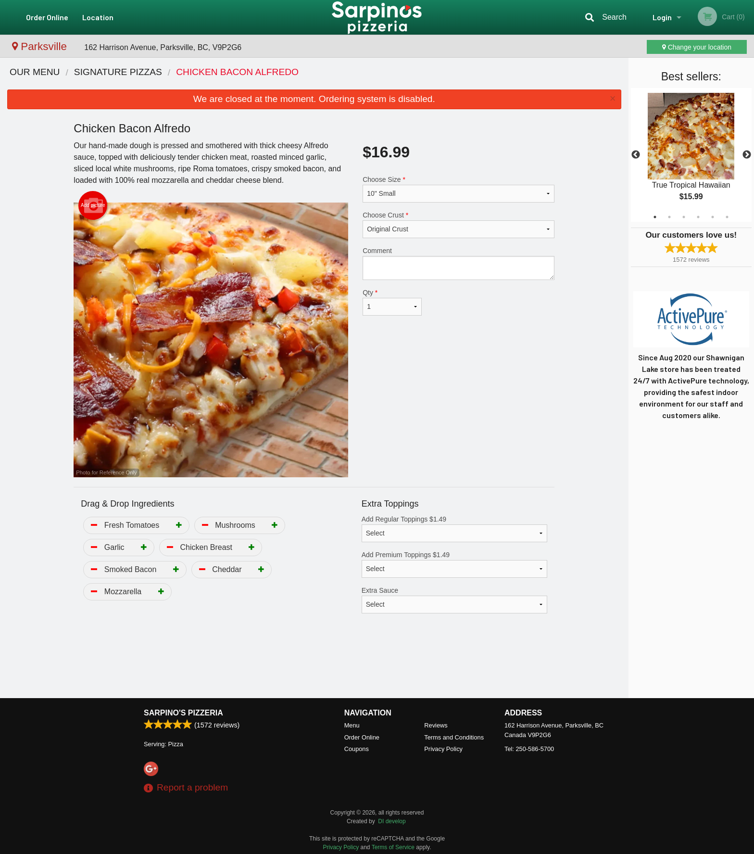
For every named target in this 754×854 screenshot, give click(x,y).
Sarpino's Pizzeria (183, 713)
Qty (392, 302)
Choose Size (458, 189)
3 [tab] (684, 217)
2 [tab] (669, 217)
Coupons (356, 748)
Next (747, 155)
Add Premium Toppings (455, 564)
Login (662, 17)
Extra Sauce (455, 599)
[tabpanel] (691, 154)
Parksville (41, 46)
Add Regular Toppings (455, 528)
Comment (458, 263)
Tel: (529, 748)
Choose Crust (458, 224)
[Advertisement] (314, 667)
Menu (352, 725)
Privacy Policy (443, 748)
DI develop (391, 821)
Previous (636, 155)
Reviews (435, 725)
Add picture (93, 205)
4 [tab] (698, 217)
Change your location (696, 47)
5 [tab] (712, 217)
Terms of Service (393, 847)
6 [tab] (727, 217)
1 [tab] (655, 217)
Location (97, 17)
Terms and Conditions (454, 737)
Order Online (47, 17)
